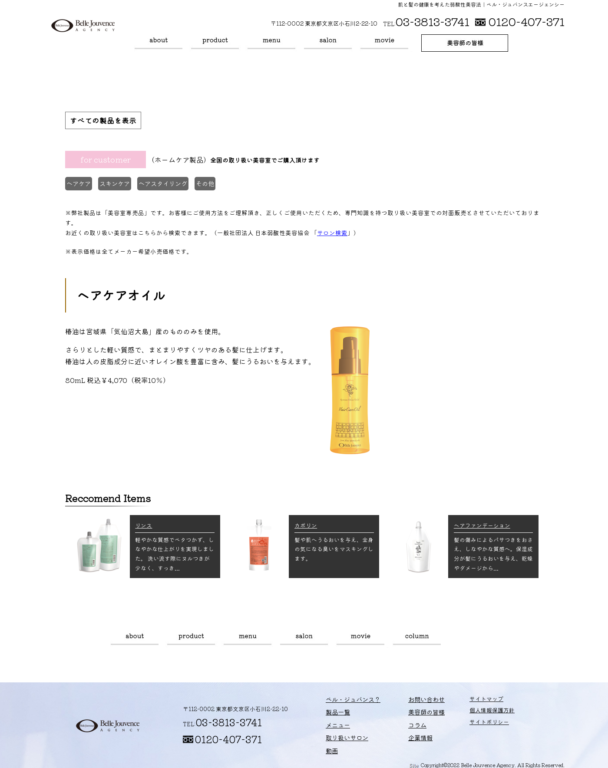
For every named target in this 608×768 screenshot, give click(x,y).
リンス (143, 524)
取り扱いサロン (328, 43)
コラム (417, 637)
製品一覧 (215, 43)
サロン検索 (332, 231)
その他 (218, 185)
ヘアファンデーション (482, 524)
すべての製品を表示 (105, 120)
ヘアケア (80, 185)
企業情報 (406, 735)
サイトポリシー (470, 723)
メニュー (271, 43)
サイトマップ (468, 700)
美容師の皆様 (464, 43)
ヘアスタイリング (172, 185)
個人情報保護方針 (473, 712)
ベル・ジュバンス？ (158, 43)
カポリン (305, 524)
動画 (384, 43)
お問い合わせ (412, 700)
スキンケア (121, 185)
